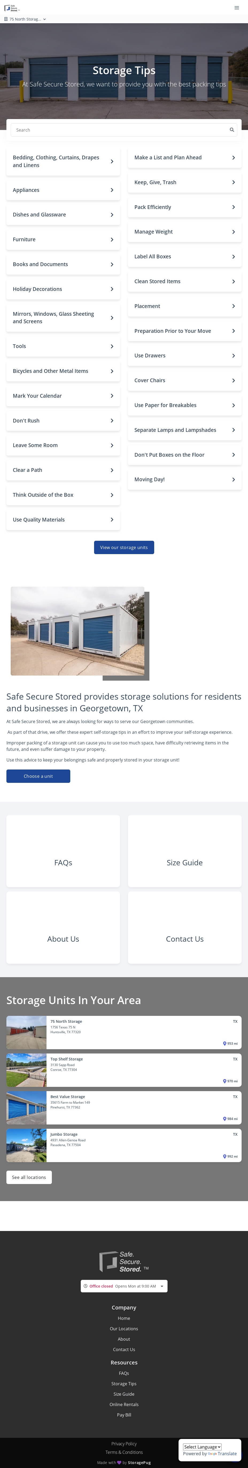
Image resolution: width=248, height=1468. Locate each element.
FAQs (124, 1373)
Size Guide (124, 1394)
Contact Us (124, 1349)
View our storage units (124, 547)
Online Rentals (124, 1404)
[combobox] (124, 1286)
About (124, 1339)
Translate (222, 1454)
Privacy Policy (124, 1444)
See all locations (29, 1180)
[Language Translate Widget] (202, 1446)
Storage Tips (124, 1384)
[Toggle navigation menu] (239, 7)
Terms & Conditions (124, 1452)
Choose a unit (38, 776)
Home (124, 1318)
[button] (63, 161)
